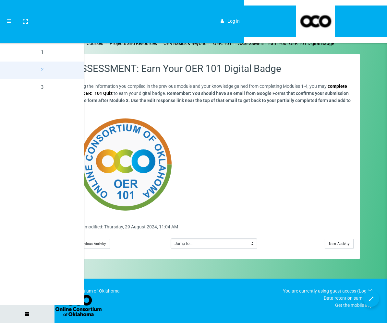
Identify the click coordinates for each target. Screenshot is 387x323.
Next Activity (355, 243)
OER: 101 (250, 43)
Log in (347, 10)
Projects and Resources (161, 43)
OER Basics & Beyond (212, 43)
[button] (25, 11)
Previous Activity (119, 243)
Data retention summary (348, 298)
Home (102, 43)
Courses (122, 43)
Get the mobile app (354, 305)
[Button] (371, 299)
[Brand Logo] (374, 10)
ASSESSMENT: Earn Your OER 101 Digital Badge (314, 43)
